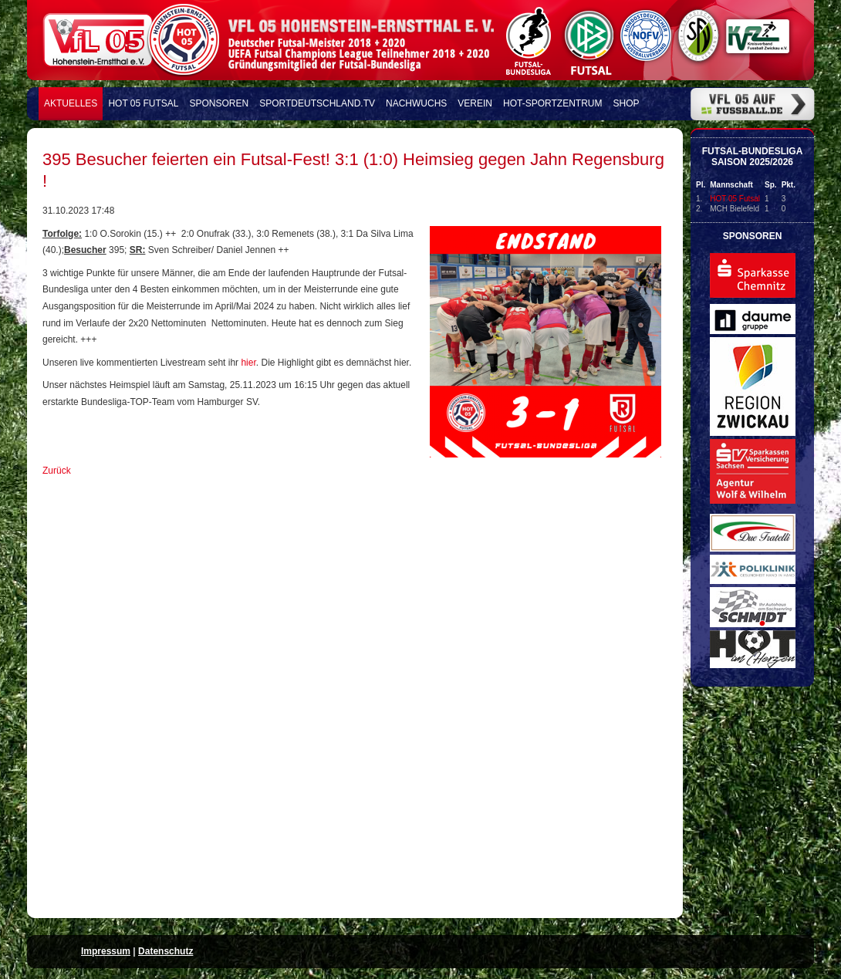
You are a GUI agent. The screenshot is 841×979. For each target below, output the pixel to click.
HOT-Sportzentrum (552, 103)
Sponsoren (219, 103)
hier (248, 362)
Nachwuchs (416, 103)
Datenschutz (165, 951)
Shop (626, 103)
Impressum (105, 951)
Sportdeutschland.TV (317, 103)
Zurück (56, 470)
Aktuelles (70, 103)
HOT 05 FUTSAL (143, 103)
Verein (475, 103)
